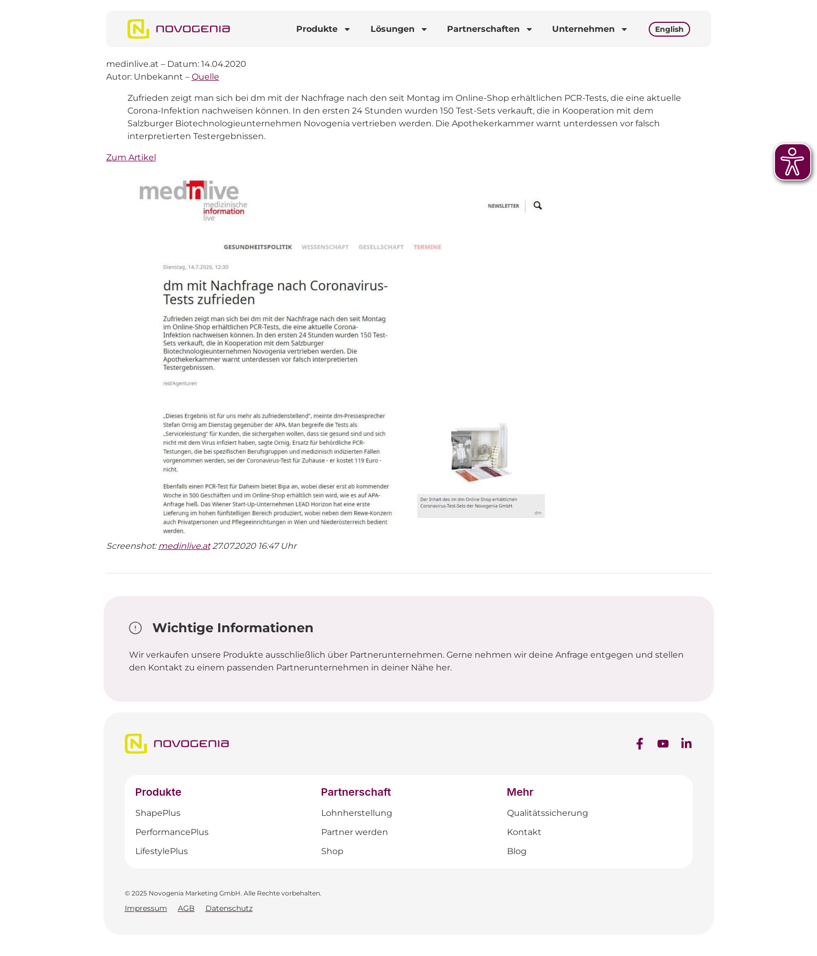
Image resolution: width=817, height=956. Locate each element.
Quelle (205, 77)
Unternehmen (590, 29)
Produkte (323, 29)
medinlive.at (184, 546)
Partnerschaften (490, 29)
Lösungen (399, 29)
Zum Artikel (131, 157)
